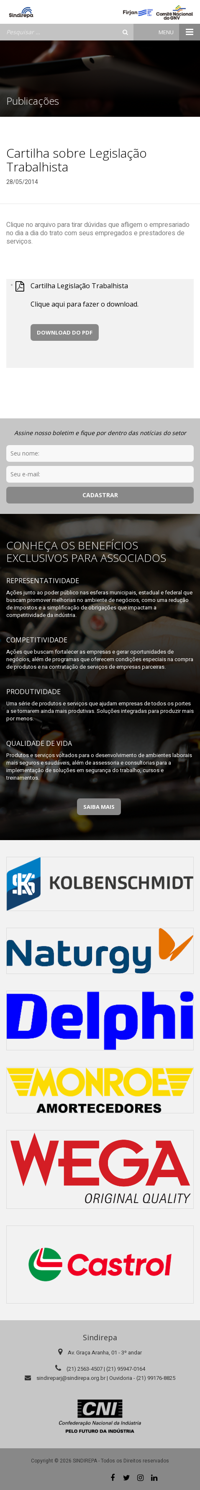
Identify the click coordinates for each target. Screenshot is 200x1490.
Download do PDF (64, 332)
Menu (179, 32)
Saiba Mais (99, 806)
